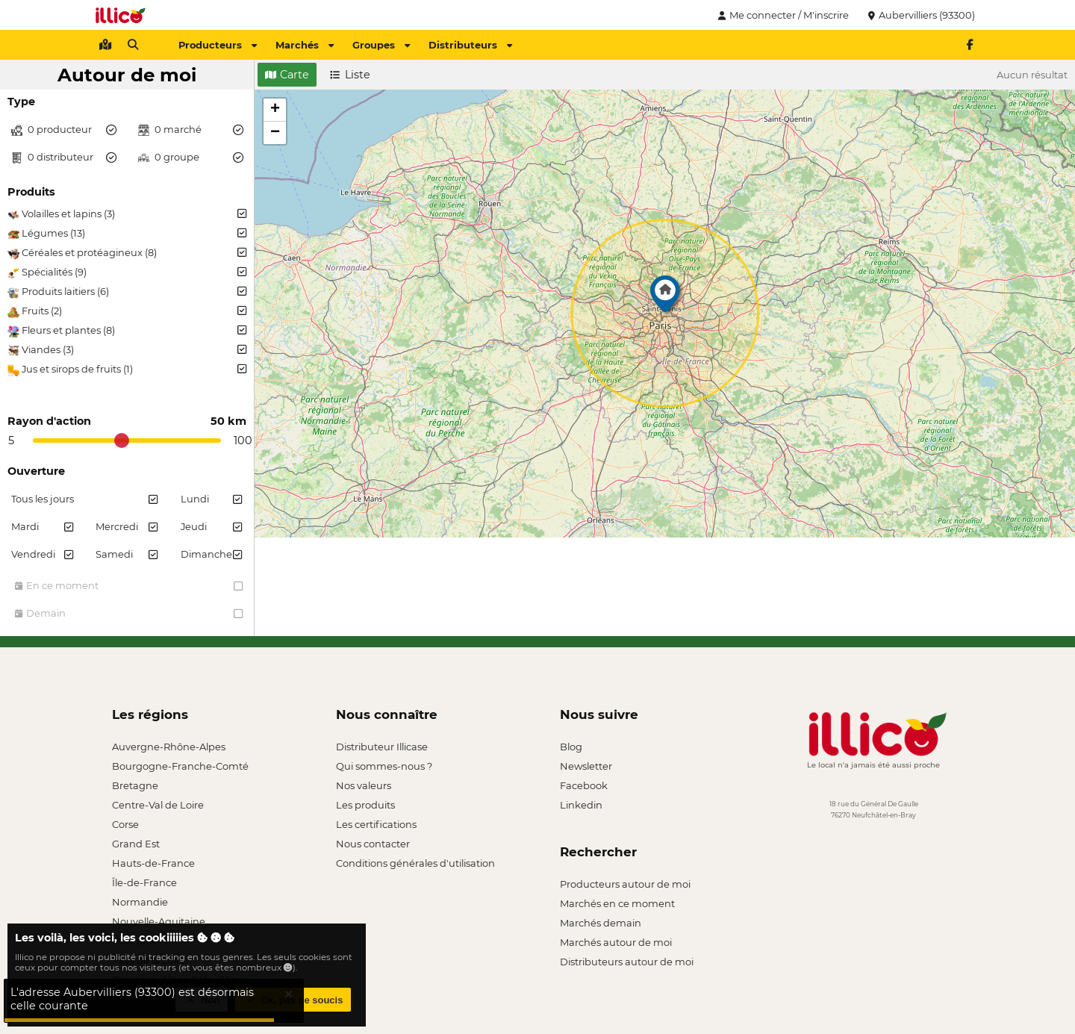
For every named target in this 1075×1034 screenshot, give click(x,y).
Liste (350, 74)
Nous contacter (373, 844)
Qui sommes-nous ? (384, 766)
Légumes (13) (126, 233)
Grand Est (136, 844)
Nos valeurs (363, 785)
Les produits (365, 805)
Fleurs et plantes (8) (126, 330)
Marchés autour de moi (616, 942)
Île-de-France (144, 882)
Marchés (304, 45)
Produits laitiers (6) (126, 292)
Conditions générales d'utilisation (415, 863)
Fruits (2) (126, 311)
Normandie (140, 902)
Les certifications (376, 824)
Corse (125, 824)
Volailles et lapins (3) (126, 214)
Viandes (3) (126, 350)
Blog (571, 747)
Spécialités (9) (126, 272)
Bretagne (135, 785)
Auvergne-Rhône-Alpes (168, 747)
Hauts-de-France (153, 863)
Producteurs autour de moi (625, 884)
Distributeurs (470, 45)
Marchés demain (600, 923)
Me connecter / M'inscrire (781, 15)
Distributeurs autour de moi (627, 962)
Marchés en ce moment (617, 903)
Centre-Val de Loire (158, 805)
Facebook (584, 785)
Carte (287, 74)
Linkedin (581, 805)
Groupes (381, 45)
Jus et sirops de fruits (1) (126, 369)
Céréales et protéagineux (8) (126, 253)
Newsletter (586, 766)
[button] (665, 297)
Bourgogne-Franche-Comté (180, 766)
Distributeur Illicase (382, 747)
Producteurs (217, 45)
